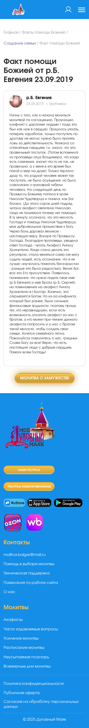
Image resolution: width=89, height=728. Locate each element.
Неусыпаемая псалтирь (26, 657)
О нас (9, 592)
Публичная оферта (22, 693)
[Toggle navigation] (81, 10)
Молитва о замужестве (44, 378)
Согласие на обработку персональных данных (41, 704)
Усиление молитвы (21, 638)
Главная (11, 32)
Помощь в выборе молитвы (29, 564)
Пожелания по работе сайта (31, 583)
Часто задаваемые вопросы (31, 629)
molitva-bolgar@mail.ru (25, 555)
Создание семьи (20, 43)
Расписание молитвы (24, 648)
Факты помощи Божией (43, 32)
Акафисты (13, 620)
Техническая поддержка (27, 573)
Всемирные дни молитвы (27, 666)
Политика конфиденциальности (34, 684)
